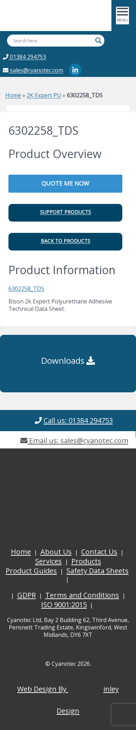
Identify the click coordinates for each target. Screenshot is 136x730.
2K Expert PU (44, 95)
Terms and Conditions (82, 595)
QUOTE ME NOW (65, 183)
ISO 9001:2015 (64, 604)
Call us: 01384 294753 (78, 420)
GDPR (26, 595)
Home (13, 95)
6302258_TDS (26, 288)
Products (86, 561)
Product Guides (31, 570)
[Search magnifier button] (98, 41)
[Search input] (52, 41)
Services (48, 561)
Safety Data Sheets (97, 570)
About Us (56, 551)
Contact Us (99, 551)
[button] (65, 213)
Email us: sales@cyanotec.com (74, 440)
